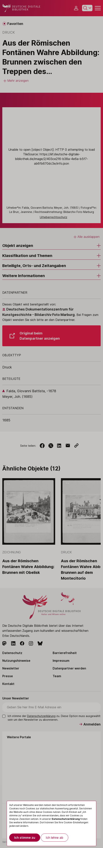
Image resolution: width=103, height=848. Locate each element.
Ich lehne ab (54, 837)
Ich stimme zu (24, 837)
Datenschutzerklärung (66, 818)
